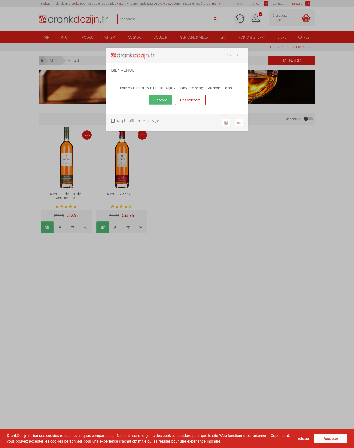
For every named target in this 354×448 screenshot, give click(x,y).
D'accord (160, 100)
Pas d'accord (190, 100)
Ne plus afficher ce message (138, 121)
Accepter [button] (330, 438)
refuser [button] (303, 438)
